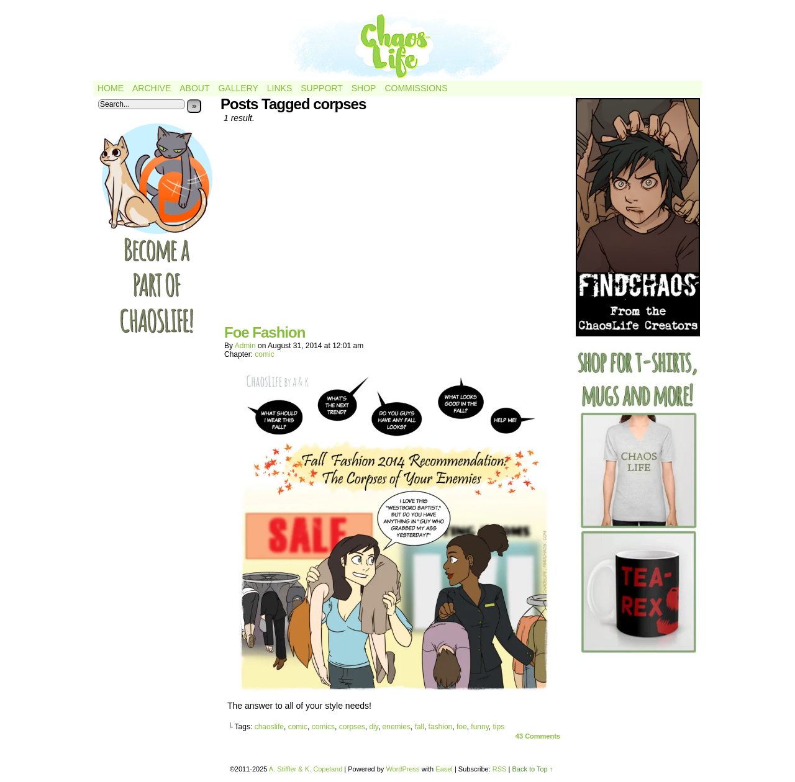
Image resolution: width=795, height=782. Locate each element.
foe (462, 726)
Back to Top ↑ (532, 769)
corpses (352, 726)
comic (264, 354)
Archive (151, 88)
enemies (397, 726)
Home (111, 88)
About (194, 88)
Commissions (415, 88)
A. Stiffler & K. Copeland (305, 769)
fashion (441, 726)
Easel (444, 769)
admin (245, 345)
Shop (364, 88)
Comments (538, 736)
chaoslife (269, 726)
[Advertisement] (394, 228)
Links (279, 88)
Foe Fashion (264, 332)
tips (498, 726)
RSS (500, 769)
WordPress (402, 769)
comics (323, 726)
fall (419, 726)
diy (373, 726)
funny (479, 726)
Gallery (238, 88)
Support (321, 88)
